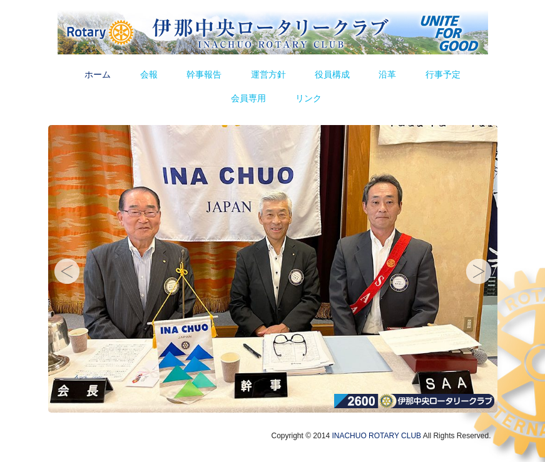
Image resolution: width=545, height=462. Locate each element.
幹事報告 (204, 74)
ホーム (97, 74)
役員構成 (332, 74)
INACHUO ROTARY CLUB (376, 435)
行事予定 (443, 74)
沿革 (387, 74)
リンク (308, 98)
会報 (149, 74)
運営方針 (268, 74)
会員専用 (248, 98)
